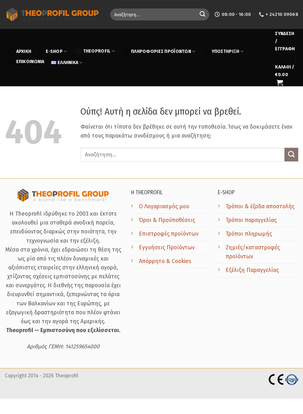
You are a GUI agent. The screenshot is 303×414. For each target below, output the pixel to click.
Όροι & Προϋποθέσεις (167, 220)
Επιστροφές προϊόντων (168, 234)
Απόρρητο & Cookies (165, 261)
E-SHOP (52, 51)
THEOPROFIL (95, 51)
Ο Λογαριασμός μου (164, 206)
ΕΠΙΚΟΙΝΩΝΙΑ (26, 62)
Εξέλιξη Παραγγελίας (252, 270)
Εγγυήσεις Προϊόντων (167, 247)
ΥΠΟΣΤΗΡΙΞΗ (224, 51)
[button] (285, 41)
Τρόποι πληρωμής (249, 234)
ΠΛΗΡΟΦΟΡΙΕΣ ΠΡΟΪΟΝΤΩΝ (159, 51)
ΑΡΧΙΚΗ (19, 51)
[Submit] (202, 14)
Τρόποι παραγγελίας (251, 220)
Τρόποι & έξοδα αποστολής (260, 206)
